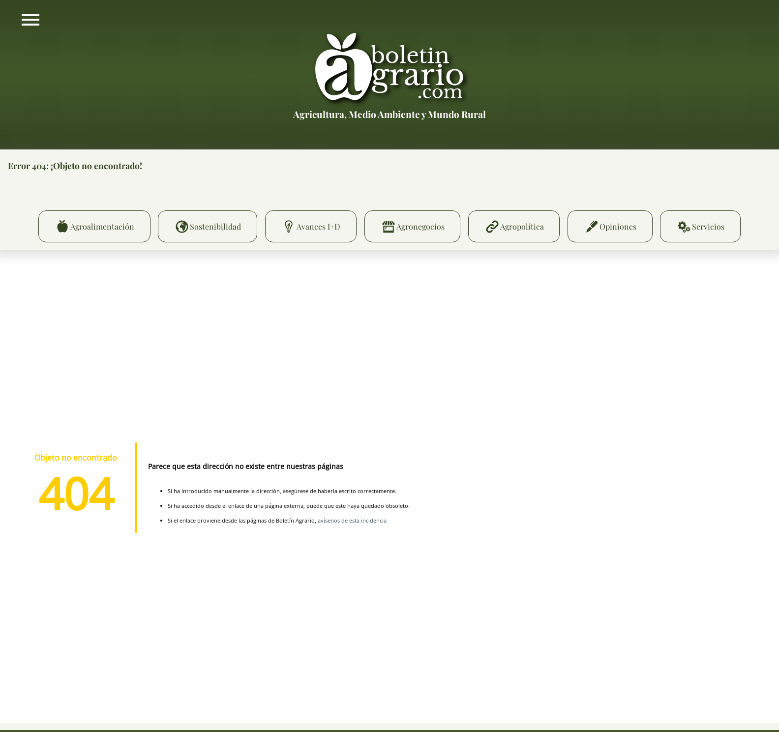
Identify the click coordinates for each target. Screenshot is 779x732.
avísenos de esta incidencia (352, 520)
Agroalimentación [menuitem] (102, 226)
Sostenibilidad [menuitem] (215, 226)
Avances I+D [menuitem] (318, 226)
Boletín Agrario (389, 68)
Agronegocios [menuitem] (420, 226)
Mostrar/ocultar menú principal (30, 19)
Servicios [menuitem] (708, 226)
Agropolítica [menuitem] (522, 226)
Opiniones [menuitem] (617, 226)
